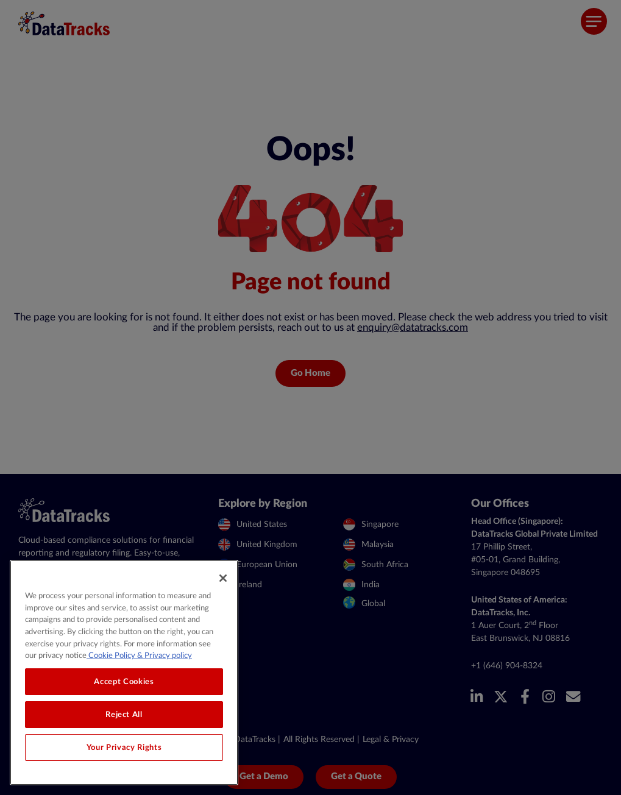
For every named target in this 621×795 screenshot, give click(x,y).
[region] (124, 672)
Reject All (124, 714)
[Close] (223, 578)
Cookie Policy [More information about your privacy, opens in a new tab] (111, 655)
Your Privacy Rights (124, 747)
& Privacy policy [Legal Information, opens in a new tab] (163, 655)
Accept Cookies (124, 681)
